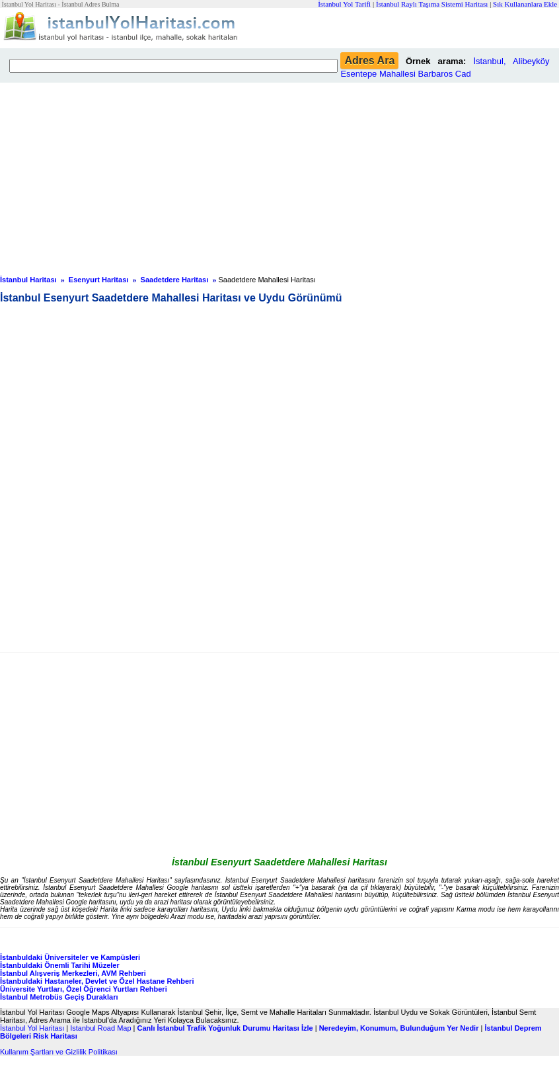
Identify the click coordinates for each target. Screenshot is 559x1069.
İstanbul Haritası (28, 280)
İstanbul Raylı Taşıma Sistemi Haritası (432, 4)
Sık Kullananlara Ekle (525, 4)
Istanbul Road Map (100, 1028)
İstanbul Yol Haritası (32, 1028)
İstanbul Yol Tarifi (344, 4)
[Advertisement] (279, 175)
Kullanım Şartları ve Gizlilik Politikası (59, 1052)
